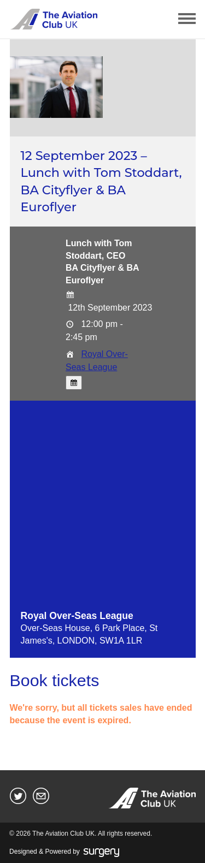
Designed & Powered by (64, 852)
